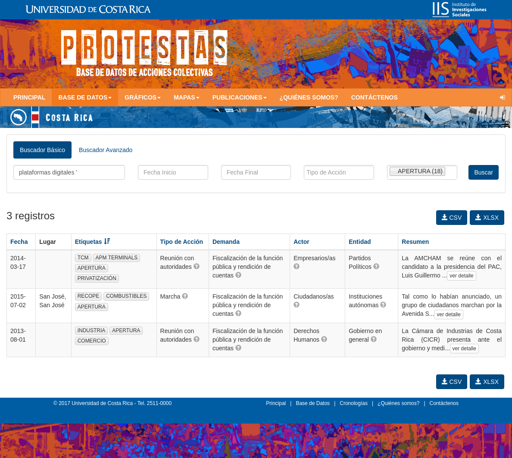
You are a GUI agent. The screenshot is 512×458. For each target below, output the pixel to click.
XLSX (487, 217)
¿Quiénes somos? (309, 97)
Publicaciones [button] (239, 97)
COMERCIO (92, 341)
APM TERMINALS (117, 258)
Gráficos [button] (143, 97)
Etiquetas (92, 241)
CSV (452, 217)
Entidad (360, 241)
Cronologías (354, 403)
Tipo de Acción (181, 241)
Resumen (415, 241)
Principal (29, 97)
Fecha (19, 241)
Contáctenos (374, 97)
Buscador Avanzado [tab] (105, 149)
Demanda (226, 241)
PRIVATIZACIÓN (97, 278)
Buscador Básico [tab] (42, 149)
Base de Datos (313, 403)
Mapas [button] (187, 97)
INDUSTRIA (92, 330)
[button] (197, 266)
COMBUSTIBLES (126, 296)
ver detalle (461, 276)
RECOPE (89, 296)
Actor (301, 241)
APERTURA (92, 268)
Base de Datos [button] (85, 97)
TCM (83, 258)
